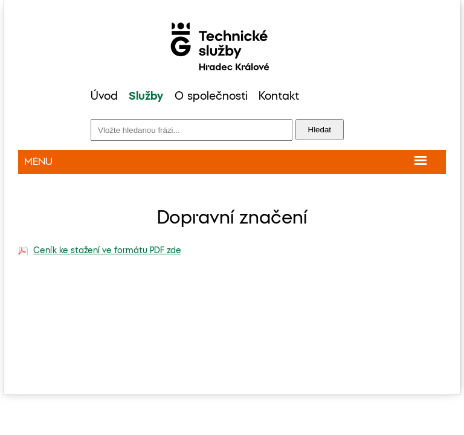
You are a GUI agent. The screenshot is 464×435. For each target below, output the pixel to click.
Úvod (104, 96)
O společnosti (211, 96)
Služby (146, 96)
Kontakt (279, 96)
